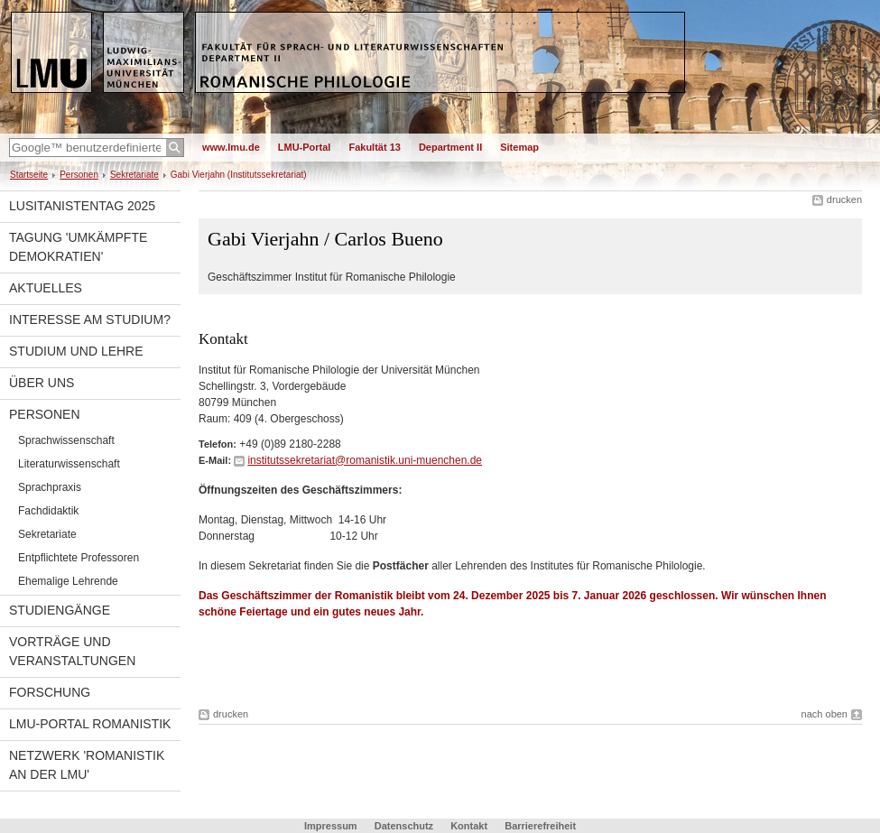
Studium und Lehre (76, 351)
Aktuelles (45, 288)
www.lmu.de (231, 147)
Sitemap (519, 147)
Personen (79, 175)
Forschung (49, 692)
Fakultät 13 (374, 147)
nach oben (824, 713)
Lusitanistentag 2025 (82, 206)
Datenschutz (404, 825)
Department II (450, 147)
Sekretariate (134, 175)
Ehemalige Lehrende (68, 581)
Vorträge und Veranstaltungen (72, 651)
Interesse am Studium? (90, 319)
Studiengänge (59, 610)
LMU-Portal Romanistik (90, 724)
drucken (844, 199)
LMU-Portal (304, 147)
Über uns (41, 382)
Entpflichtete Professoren (78, 557)
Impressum (330, 825)
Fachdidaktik (48, 510)
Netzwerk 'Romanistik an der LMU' (86, 765)
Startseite (29, 175)
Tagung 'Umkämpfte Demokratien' (78, 247)
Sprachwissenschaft (66, 440)
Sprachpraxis (49, 487)
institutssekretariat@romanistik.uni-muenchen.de (364, 460)
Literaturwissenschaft (69, 464)
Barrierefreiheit (540, 825)
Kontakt (468, 825)
